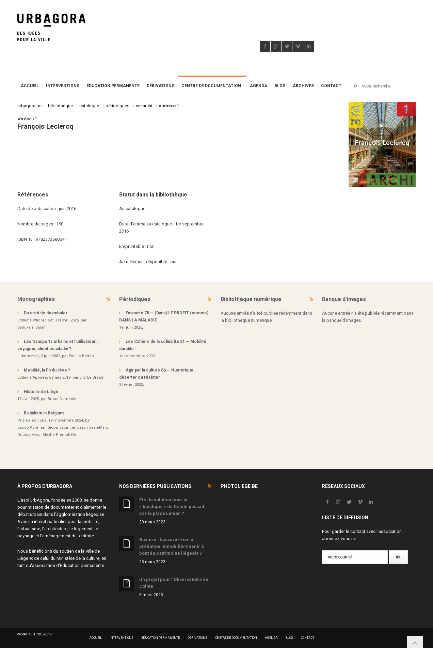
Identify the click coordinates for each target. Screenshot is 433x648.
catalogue (89, 105)
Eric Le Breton (81, 356)
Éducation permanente (113, 85)
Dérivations (160, 85)
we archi (144, 105)
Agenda (258, 85)
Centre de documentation (211, 85)
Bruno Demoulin (63, 399)
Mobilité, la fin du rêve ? (47, 370)
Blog (280, 85)
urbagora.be (29, 105)
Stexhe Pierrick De (59, 434)
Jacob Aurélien (31, 427)
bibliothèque (60, 105)
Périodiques (134, 299)
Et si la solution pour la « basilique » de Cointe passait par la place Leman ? (171, 506)
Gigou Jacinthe (61, 427)
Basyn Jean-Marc (92, 427)
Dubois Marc (29, 434)
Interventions (62, 85)
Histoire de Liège (41, 391)
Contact (331, 85)
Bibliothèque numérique (251, 299)
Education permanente (82, 565)
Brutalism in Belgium (44, 413)
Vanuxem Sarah (31, 327)
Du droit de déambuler (45, 313)
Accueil (30, 85)
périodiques (117, 105)
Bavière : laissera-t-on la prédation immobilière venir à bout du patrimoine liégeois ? (171, 546)
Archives (303, 85)
